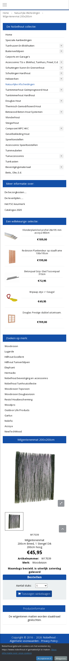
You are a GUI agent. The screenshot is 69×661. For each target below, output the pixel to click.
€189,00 (42, 239)
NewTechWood (13, 431)
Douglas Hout (13, 100)
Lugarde (9, 351)
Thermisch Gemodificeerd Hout (23, 106)
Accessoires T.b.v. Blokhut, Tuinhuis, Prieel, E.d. (32, 62)
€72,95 (42, 280)
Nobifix (9, 420)
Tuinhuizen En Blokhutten (20, 45)
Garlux (8, 415)
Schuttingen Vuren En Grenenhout (25, 67)
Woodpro (10, 404)
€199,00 (42, 260)
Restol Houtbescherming (18, 399)
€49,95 (42, 301)
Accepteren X (44, 658)
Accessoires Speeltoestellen (22, 145)
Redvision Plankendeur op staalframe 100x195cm (42, 252)
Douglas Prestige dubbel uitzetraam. (42, 312)
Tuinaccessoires (15, 156)
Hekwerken (12, 78)
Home (9, 34)
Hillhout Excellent (14, 356)
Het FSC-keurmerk (15, 204)
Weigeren (61, 658)
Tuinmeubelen (14, 150)
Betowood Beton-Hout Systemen (24, 111)
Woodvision (11, 346)
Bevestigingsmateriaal (18, 167)
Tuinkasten (12, 161)
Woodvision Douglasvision (20, 394)
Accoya (9, 426)
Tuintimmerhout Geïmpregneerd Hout (27, 89)
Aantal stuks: (23, 585)
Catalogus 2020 (13, 210)
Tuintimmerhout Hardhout (20, 95)
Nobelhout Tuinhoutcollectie (20, 383)
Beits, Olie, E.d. (14, 172)
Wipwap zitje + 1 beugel (41, 291)
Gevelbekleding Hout (17, 134)
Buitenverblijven (15, 51)
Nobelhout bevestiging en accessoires (26, 378)
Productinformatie (34, 608)
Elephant (10, 367)
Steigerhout (12, 123)
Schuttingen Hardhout (18, 73)
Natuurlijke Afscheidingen (20, 84)
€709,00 (42, 322)
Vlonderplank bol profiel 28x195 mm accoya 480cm (41, 231)
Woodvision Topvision (17, 388)
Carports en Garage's (18, 56)
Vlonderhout (13, 117)
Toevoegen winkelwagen (34, 594)
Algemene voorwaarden (24, 641)
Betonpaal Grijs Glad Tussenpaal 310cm (42, 273)
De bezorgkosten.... (15, 192)
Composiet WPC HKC (17, 128)
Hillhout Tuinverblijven (17, 362)
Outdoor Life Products (17, 410)
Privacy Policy (49, 641)
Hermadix (10, 372)
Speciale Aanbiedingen (19, 40)
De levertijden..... (14, 198)
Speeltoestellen (15, 139)
